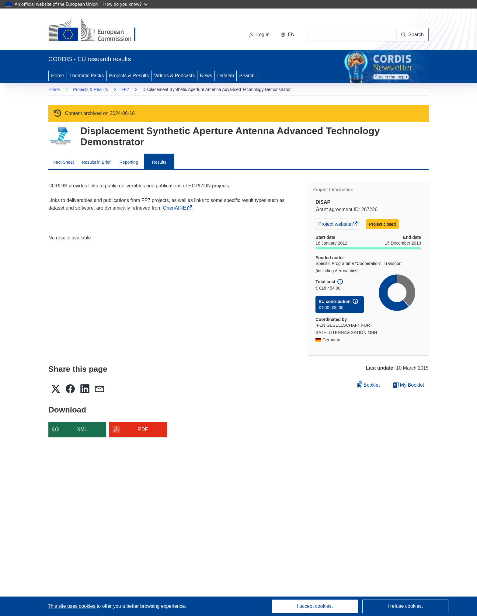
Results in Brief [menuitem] (96, 162)
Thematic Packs (86, 75)
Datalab (225, 75)
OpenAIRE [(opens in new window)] (175, 208)
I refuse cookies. (405, 606)
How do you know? (125, 4)
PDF (143, 429)
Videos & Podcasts (174, 75)
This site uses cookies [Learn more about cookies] (72, 606)
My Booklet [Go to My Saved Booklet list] (408, 385)
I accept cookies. (315, 606)
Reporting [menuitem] (129, 162)
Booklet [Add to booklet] (368, 384)
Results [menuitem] (159, 162)
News (206, 75)
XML (82, 429)
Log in (259, 34)
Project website (335, 225)
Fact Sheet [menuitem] (63, 162)
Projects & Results (129, 75)
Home (57, 75)
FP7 (125, 89)
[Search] (412, 34)
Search (247, 75)
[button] (287, 34)
